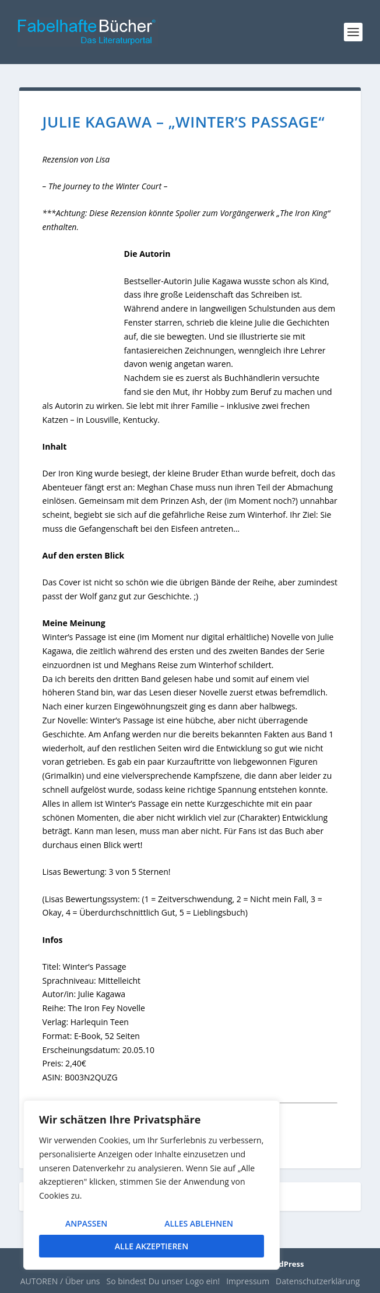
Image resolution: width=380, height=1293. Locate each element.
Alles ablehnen (198, 1223)
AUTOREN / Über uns (60, 1281)
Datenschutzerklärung (318, 1281)
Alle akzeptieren (151, 1246)
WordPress (283, 1264)
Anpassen (86, 1223)
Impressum (247, 1281)
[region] (151, 1185)
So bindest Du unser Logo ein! (163, 1281)
